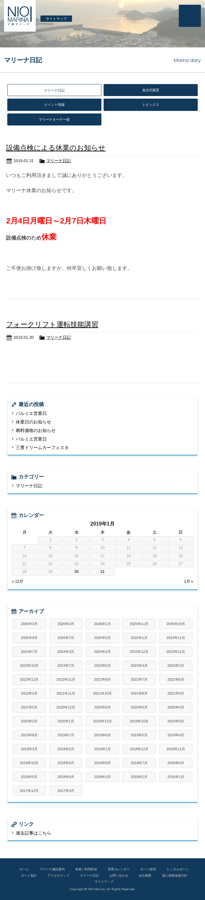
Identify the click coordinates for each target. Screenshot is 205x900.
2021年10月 (102, 693)
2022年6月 (175, 679)
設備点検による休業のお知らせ (56, 148)
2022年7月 (139, 679)
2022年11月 (66, 679)
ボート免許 (29, 875)
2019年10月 (139, 721)
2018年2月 (139, 777)
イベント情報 (54, 104)
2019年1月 (102, 749)
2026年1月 (102, 624)
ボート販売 (148, 869)
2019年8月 (29, 735)
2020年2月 (29, 721)
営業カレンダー (119, 869)
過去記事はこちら (33, 833)
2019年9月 (175, 721)
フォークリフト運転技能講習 (52, 324)
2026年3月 (29, 624)
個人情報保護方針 (174, 875)
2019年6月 (102, 735)
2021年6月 (175, 693)
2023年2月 (175, 665)
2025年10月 (175, 624)
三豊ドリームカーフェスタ (42, 447)
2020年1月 (65, 721)
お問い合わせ (118, 875)
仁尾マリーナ (20, 16)
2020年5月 (139, 707)
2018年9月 (65, 763)
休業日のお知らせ (33, 421)
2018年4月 (65, 777)
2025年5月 (102, 638)
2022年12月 (29, 679)
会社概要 (145, 875)
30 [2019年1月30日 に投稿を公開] (76, 571)
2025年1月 (139, 638)
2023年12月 (139, 652)
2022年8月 (102, 679)
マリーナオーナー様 (54, 119)
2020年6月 (102, 707)
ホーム (24, 869)
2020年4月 (175, 707)
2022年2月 (29, 693)
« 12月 (17, 581)
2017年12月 (29, 791)
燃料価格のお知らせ (36, 430)
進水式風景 (151, 90)
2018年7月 (139, 763)
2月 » (188, 581)
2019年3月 (29, 749)
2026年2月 (65, 624)
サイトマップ (56, 19)
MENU (190, 16)
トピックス (151, 104)
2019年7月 (65, 735)
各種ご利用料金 (86, 869)
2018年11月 (175, 749)
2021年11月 (66, 693)
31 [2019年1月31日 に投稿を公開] (102, 571)
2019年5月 (139, 735)
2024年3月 (65, 652)
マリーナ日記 (58, 160)
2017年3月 (65, 791)
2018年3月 (102, 777)
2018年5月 (29, 777)
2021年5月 (29, 707)
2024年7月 (29, 652)
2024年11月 (175, 638)
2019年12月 (102, 721)
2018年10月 (29, 763)
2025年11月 (139, 624)
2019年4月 (175, 735)
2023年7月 (65, 665)
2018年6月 (175, 763)
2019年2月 (65, 749)
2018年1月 (175, 777)
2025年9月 (29, 638)
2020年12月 (66, 707)
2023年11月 (175, 652)
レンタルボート (178, 869)
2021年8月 (139, 693)
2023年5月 (102, 665)
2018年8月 (102, 763)
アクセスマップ (58, 875)
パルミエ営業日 (31, 413)
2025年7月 (65, 638)
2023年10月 (29, 665)
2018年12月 (139, 749)
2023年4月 (139, 665)
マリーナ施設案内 (52, 869)
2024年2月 (102, 652)
